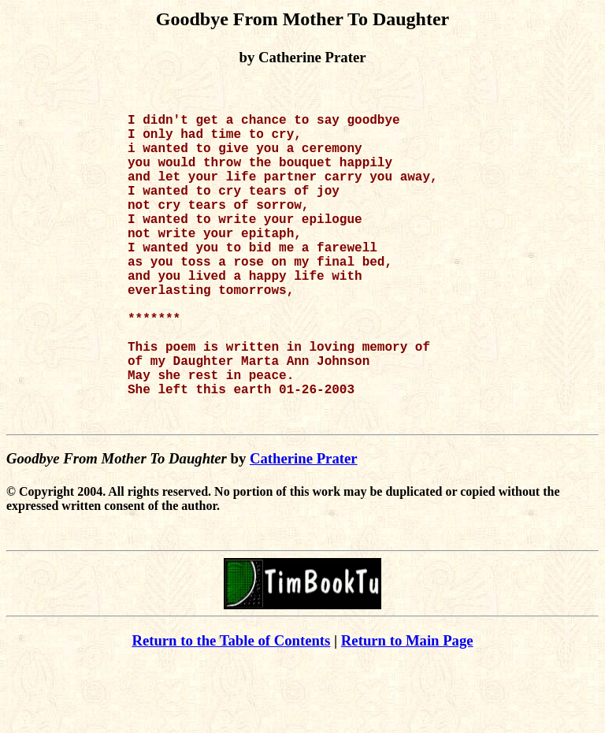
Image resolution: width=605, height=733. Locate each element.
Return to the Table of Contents (231, 709)
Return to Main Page (407, 709)
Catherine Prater (304, 527)
